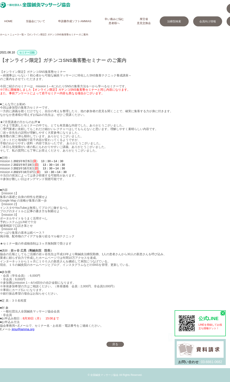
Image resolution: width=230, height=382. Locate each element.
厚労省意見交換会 (144, 21)
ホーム (3, 34)
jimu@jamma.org (23, 329)
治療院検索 (174, 21)
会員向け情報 (207, 21)
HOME (8, 21)
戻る (115, 344)
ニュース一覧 (17, 34)
